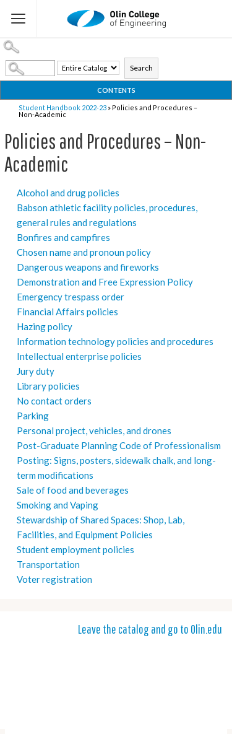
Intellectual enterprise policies (79, 356)
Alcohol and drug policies (68, 192)
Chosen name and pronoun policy (84, 252)
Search (141, 67)
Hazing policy (44, 326)
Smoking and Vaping (57, 504)
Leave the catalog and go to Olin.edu (150, 629)
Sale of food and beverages (73, 490)
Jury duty (35, 371)
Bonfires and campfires (63, 237)
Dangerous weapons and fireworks (88, 267)
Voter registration (54, 579)
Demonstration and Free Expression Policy (105, 281)
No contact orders (54, 400)
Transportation (48, 564)
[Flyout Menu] (18, 18)
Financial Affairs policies (67, 311)
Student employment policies (75, 549)
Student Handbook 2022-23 (62, 107)
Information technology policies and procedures (115, 341)
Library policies (48, 385)
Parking (33, 415)
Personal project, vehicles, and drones (94, 430)
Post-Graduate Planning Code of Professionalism (119, 445)
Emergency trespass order (70, 296)
